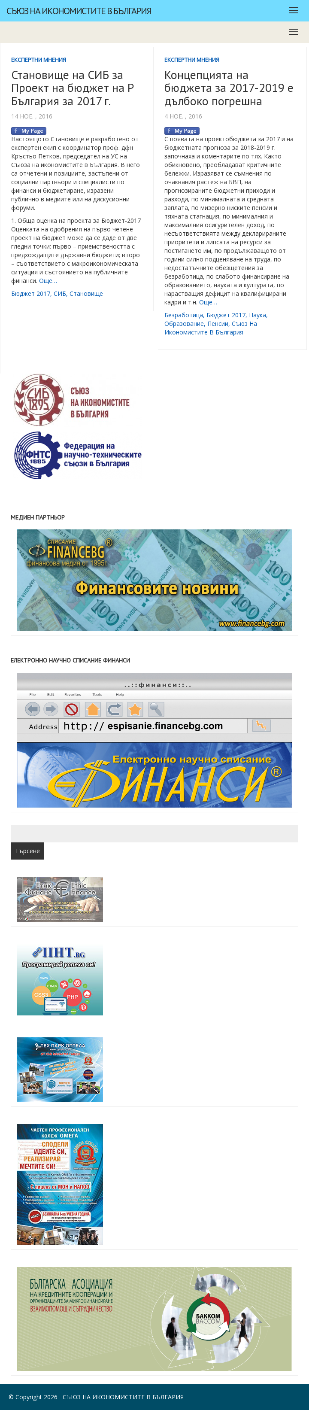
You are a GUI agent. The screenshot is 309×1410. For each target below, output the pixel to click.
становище (86, 293)
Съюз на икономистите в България (78, 11)
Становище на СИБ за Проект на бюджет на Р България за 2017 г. (72, 88)
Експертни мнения (38, 60)
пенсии (217, 323)
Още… (48, 281)
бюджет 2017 (30, 293)
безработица (183, 315)
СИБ (60, 293)
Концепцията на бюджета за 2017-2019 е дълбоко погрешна (229, 88)
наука (257, 315)
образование (184, 323)
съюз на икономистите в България (210, 327)
